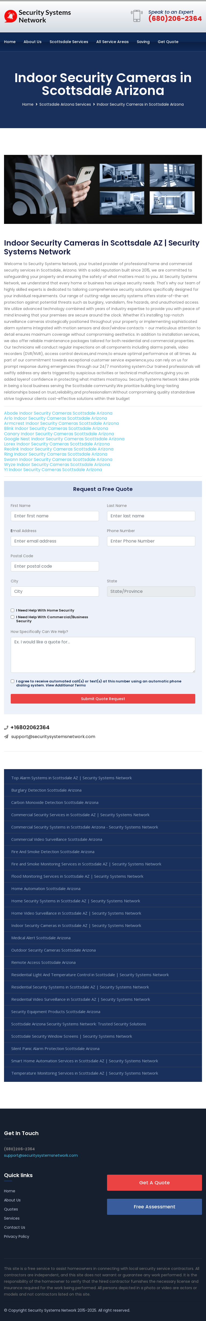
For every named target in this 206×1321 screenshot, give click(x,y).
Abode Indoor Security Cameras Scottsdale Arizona (58, 413)
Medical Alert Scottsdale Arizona (41, 937)
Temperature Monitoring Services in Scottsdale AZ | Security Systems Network (84, 1073)
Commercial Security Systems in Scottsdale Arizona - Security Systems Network (84, 827)
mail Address (23, 530)
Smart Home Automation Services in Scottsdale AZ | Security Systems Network (84, 1060)
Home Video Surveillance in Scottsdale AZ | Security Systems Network (76, 913)
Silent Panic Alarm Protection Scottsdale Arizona (55, 1048)
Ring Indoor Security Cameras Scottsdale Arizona (55, 454)
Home (10, 41)
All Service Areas (112, 41)
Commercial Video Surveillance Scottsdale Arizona (56, 839)
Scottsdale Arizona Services (65, 104)
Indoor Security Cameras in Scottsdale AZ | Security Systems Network (76, 925)
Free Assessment (154, 1206)
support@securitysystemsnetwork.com (53, 737)
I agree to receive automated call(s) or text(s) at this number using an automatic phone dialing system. (98, 683)
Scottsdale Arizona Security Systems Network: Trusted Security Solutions (78, 1023)
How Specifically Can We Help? (39, 631)
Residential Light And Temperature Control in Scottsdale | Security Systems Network (90, 974)
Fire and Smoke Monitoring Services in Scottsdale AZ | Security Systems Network (86, 863)
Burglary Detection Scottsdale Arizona (46, 790)
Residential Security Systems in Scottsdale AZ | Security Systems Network (80, 987)
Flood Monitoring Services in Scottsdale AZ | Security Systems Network (77, 876)
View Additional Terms (66, 685)
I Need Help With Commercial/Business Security (52, 619)
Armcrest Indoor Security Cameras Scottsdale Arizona (61, 423)
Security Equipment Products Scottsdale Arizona (55, 1011)
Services (12, 1218)
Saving (143, 41)
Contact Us (14, 1227)
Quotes (11, 1209)
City (14, 581)
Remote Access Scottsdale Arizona (43, 962)
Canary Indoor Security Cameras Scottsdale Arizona (59, 434)
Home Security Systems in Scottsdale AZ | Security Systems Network (75, 900)
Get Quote (168, 41)
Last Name (117, 505)
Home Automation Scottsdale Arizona (45, 888)
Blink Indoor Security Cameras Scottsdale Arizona (56, 428)
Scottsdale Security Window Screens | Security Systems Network (71, 1036)
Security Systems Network (52, 1310)
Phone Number (121, 530)
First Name (21, 505)
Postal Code (22, 556)
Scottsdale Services (69, 41)
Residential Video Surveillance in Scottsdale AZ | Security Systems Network (80, 999)
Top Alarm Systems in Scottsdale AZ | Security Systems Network (71, 777)
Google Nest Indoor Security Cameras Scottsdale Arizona (64, 439)
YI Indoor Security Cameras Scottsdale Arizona (53, 470)
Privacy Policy (16, 1236)
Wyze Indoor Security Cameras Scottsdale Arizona (57, 464)
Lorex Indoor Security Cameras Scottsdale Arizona (57, 444)
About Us (33, 41)
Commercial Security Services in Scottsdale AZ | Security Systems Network (80, 814)
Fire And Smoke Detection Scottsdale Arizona (52, 851)
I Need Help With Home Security (45, 610)
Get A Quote (154, 1182)
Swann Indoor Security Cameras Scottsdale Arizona (58, 459)
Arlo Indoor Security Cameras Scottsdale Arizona (55, 418)
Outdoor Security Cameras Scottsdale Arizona (53, 950)
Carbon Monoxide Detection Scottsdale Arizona (54, 802)
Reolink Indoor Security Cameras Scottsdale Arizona (58, 449)
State (112, 581)
